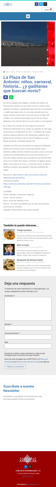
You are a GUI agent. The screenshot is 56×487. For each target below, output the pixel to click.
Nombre (8, 324)
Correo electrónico (12, 333)
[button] (28, 16)
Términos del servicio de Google (28, 362)
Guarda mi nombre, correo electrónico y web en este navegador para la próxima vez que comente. (24, 354)
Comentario (9, 296)
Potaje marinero (24, 230)
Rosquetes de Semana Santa (30, 260)
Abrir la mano (23, 245)
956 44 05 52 (28, 476)
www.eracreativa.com (33, 484)
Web (6, 342)
